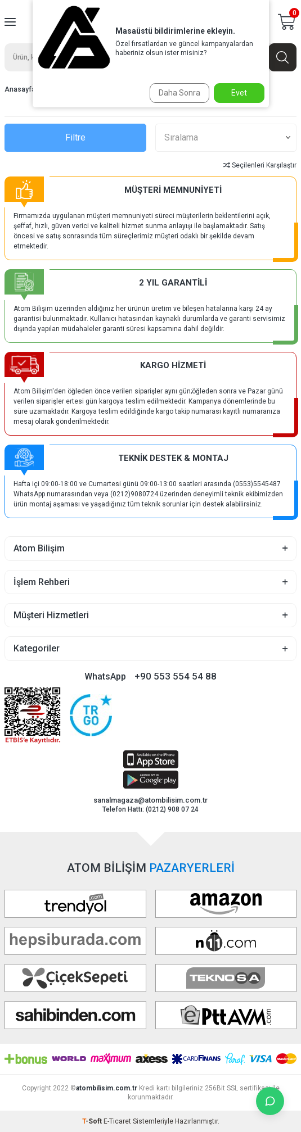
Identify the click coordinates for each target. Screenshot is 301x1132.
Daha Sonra (179, 92)
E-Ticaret (117, 1121)
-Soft (93, 1121)
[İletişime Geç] (270, 1101)
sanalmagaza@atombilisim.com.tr (150, 800)
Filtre (75, 137)
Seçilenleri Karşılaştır (259, 165)
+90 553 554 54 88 (175, 676)
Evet (239, 92)
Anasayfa (20, 89)
